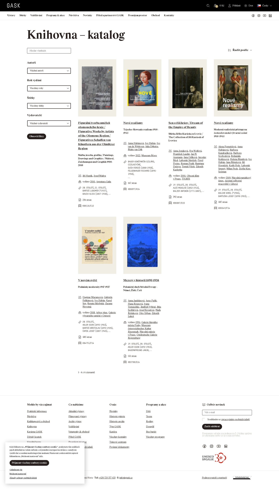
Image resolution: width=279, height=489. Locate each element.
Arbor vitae (101, 312)
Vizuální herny (34, 442)
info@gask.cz (126, 477)
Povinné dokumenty (119, 447)
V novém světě (87, 280)
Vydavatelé (34, 115)
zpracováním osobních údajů (235, 419)
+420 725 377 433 (107, 477)
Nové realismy (133, 123)
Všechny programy (155, 437)
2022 (138, 155)
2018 (92, 312)
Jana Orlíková (190, 157)
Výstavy (11, 15)
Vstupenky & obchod (79, 431)
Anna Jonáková (180, 151)
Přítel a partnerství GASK (110, 15)
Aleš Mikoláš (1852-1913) (186, 188)
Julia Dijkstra (151, 146)
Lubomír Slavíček (187, 160)
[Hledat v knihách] (49, 50)
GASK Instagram (258, 15)
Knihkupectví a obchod (38, 421)
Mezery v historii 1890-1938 (141, 280)
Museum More (149, 155)
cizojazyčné (134, 164)
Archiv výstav (75, 421)
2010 (92, 181)
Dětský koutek (34, 437)
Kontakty (169, 15)
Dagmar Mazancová (93, 297)
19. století (178, 185)
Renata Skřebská (95, 303)
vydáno (86, 181)
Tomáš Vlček (188, 166)
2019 (228, 177)
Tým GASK (115, 426)
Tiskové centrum (117, 442)
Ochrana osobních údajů (81, 447)
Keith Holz (234, 165)
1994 (138, 322)
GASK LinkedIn (270, 15)
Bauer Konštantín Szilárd (141, 161)
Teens (149, 416)
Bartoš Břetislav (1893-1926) (97, 328)
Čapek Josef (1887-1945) (95, 331)
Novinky (87, 15)
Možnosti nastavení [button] (18, 473)
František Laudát (181, 154)
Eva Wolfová (195, 151)
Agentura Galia (103, 181)
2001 (183, 175)
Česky (262, 5)
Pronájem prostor (137, 15)
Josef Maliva (100, 175)
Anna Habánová (136, 143)
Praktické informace (37, 411)
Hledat (208, 5)
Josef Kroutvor (146, 310)
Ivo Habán (150, 143)
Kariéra (113, 431)
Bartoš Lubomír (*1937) (95, 191)
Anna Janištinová (136, 300)
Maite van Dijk (135, 149)
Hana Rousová (135, 303)
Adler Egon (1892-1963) (94, 325)
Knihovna (32, 426)
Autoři (31, 62)
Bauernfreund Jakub (138, 350)
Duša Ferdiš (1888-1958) (140, 168)
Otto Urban (145, 313)
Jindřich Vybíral (148, 307)
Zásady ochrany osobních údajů (23, 478)
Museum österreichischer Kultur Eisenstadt (139, 328)
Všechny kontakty (118, 437)
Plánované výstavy (78, 416)
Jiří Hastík (87, 175)
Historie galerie (117, 416)
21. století (100, 188)
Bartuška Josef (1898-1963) (232, 196)
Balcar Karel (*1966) (228, 193)
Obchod (155, 15)
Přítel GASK (75, 437)
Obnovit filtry (36, 136)
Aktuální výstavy (76, 411)
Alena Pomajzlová (227, 146)
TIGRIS (186, 178)
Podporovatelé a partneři (214, 477)
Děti (148, 411)
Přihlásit (236, 5)
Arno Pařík (151, 300)
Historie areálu (116, 421)
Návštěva (74, 15)
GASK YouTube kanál (264, 15)
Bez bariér (151, 431)
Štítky (31, 97)
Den (251, 5)
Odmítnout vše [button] (16, 469)
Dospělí (150, 426)
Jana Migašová (233, 162)
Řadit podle (240, 50)
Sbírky (22, 15)
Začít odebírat (212, 426)
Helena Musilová (238, 159)
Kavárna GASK (34, 431)
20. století (88, 188)
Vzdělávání (36, 15)
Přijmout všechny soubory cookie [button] (29, 462)
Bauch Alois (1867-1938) (95, 194)
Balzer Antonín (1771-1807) (187, 191)
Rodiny (149, 421)
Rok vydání (34, 80)
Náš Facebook (253, 15)
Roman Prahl (187, 163)
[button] (49, 71)
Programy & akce (55, 15)
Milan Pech (232, 168)
